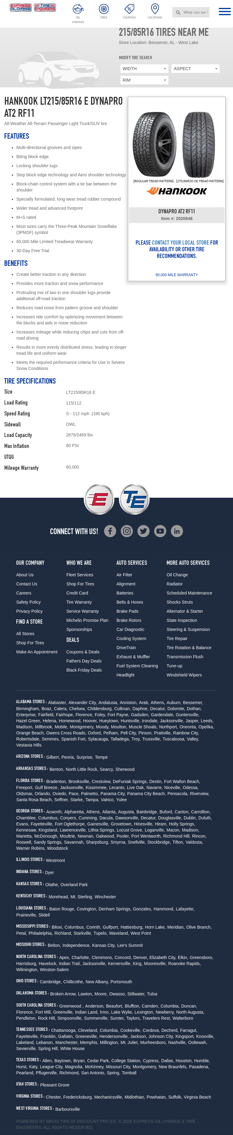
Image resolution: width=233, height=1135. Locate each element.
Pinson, (145, 732)
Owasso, (117, 993)
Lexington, (144, 1012)
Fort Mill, (43, 1012)
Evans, (22, 824)
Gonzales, (142, 908)
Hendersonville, (114, 1036)
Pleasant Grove (54, 1084)
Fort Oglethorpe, (70, 824)
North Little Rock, (82, 769)
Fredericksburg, (78, 1097)
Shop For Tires (30, 642)
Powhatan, (157, 1097)
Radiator (175, 583)
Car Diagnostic (130, 629)
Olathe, (52, 884)
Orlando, (43, 793)
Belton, (54, 945)
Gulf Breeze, (47, 787)
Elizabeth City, (163, 957)
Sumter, (117, 1018)
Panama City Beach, (146, 793)
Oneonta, (188, 726)
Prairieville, (26, 915)
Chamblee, (26, 817)
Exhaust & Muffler (133, 656)
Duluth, (205, 817)
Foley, (100, 714)
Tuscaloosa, (174, 739)
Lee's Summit (130, 945)
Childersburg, (100, 708)
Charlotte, (81, 957)
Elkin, (183, 957)
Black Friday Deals (84, 670)
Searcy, (107, 769)
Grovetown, (122, 824)
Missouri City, (118, 1066)
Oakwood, (105, 836)
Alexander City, (83, 702)
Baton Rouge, (62, 908)
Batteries (124, 593)
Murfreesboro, (153, 1042)
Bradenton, (56, 781)
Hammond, (164, 908)
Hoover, (90, 720)
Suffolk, (175, 1097)
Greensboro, (201, 957)
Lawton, (85, 993)
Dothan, (194, 708)
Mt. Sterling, (81, 896)
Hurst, (21, 1066)
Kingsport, (184, 1036)
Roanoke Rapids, (184, 963)
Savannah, (74, 842)
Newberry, (165, 1012)
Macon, (174, 830)
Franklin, (48, 1036)
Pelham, (111, 732)
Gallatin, (66, 1036)
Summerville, (96, 1018)
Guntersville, (188, 714)
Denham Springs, (115, 908)
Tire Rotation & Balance (189, 647)
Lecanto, (117, 787)
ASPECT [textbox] (182, 68)
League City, (52, 1066)
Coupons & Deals (83, 651)
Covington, (87, 908)
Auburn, (174, 702)
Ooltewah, (197, 1042)
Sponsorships (79, 629)
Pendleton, (26, 1018)
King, (138, 963)
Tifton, (178, 842)
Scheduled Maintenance (189, 593)
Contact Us (26, 583)
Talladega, (120, 739)
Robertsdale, (28, 739)
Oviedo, (59, 793)
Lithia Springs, (101, 830)
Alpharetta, (74, 811)
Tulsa (152, 993)
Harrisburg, (26, 963)
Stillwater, (136, 993)
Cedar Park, (98, 1060)
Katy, (34, 1066)
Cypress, (151, 1060)
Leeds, (207, 720)
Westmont (55, 860)
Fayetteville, (42, 824)
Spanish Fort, (73, 739)
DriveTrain (126, 647)
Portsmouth (121, 981)
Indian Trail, (70, 963)
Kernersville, (119, 963)
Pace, (74, 793)
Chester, (54, 1097)
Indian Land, (86, 1012)
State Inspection (182, 620)
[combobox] (191, 12)
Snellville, (137, 842)
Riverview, (199, 793)
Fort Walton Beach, (182, 781)
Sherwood (124, 769)
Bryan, (79, 1060)
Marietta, (24, 836)
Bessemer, (193, 702)
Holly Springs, (182, 824)
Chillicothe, (73, 981)
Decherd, (170, 1030)
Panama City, (113, 793)
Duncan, (189, 1006)
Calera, (61, 708)
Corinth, (93, 927)
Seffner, (61, 799)
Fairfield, (46, 714)
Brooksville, (79, 781)
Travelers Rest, (156, 1018)
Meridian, (176, 927)
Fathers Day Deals (84, 661)
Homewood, (70, 720)
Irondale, (150, 720)
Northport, (168, 726)
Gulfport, (111, 927)
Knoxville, (205, 1036)
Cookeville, (130, 1030)
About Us (25, 574)
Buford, (166, 811)
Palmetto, (90, 793)
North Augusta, (190, 1012)
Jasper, (192, 720)
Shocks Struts (180, 602)
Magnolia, (74, 1066)
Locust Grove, (130, 830)
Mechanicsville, (108, 1097)
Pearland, (25, 1072)
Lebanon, (45, 1042)
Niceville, (172, 787)
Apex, (64, 957)
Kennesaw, (26, 830)
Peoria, (68, 757)
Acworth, (54, 811)
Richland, (63, 933)
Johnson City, (161, 1036)
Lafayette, (185, 908)
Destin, (156, 781)
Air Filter (124, 574)
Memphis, (89, 1042)
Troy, (135, 739)
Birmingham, (28, 708)
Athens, (158, 702)
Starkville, (83, 933)
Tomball (129, 1072)
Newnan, (86, 836)
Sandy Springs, (48, 842)
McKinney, (94, 1066)
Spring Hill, (48, 1048)
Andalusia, (108, 702)
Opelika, (206, 726)
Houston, (184, 1060)
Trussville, (151, 739)
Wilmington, (27, 969)
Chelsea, (77, 708)
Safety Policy (28, 602)
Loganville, (155, 830)
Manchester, (67, 1042)
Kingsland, (48, 830)
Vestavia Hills (28, 745)
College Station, (126, 1060)
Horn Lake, (155, 927)
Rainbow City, (186, 732)
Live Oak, (136, 787)
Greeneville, (86, 1036)
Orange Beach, (30, 732)
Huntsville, (130, 720)
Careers (23, 593)
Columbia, (170, 1006)
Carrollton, (201, 811)
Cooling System (131, 638)
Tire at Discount (79, 1121)
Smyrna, (119, 842)
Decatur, (158, 708)
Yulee (121, 799)
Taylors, (133, 1018)
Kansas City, (104, 945)
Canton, (182, 811)
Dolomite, (176, 708)
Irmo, (105, 1012)
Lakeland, (25, 1042)
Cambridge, (51, 981)
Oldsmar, (24, 793)
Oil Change (177, 574)
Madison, (24, 726)
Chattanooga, (63, 1030)
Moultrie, (68, 836)
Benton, (56, 769)
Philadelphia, (41, 933)
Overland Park (74, 884)
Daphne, (141, 708)
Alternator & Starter (185, 611)
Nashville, (177, 1042)
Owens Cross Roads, (66, 732)
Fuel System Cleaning (137, 665)
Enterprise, (26, 714)
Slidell (44, 915)
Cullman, (122, 708)
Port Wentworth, (146, 836)
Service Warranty (82, 611)
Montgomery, (82, 726)
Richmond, (69, 1072)
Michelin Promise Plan (87, 620)
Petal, (21, 933)
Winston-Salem (54, 969)
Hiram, (161, 824)
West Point (140, 933)
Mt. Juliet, (130, 1042)
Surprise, (84, 757)
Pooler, (123, 836)
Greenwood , (71, 1006)
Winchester (105, 896)
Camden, (150, 1006)
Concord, (123, 957)
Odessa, (190, 787)
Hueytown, (109, 720)
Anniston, (128, 702)
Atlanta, (109, 811)
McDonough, (46, 836)
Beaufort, (114, 1006)
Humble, (202, 1060)
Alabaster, (57, 702)
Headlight (125, 675)
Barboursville (67, 1109)
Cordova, (151, 1030)
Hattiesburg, (131, 927)
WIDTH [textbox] (130, 68)
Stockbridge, (159, 842)
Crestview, (102, 781)
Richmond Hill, (177, 836)
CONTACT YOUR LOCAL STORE (180, 243)
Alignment (125, 583)
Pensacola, (177, 793)
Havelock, (48, 963)
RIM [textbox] (127, 80)
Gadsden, (140, 714)
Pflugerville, (47, 1072)
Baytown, (63, 1060)
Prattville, (163, 732)
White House (72, 1048)
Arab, (144, 702)
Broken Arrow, (63, 993)
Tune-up (174, 665)
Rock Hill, (47, 1018)
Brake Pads (127, 611)
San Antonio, (93, 1072)
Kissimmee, (96, 787)
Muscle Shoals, (143, 726)
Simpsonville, (69, 1018)
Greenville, (63, 1012)
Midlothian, (135, 1097)
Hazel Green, (28, 720)
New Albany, (97, 981)
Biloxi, (57, 927)
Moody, (103, 726)
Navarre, (155, 787)
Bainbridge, (147, 811)
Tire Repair (177, 638)
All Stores (25, 633)
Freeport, (24, 787)
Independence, (76, 945)
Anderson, (95, 1006)
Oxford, (95, 732)
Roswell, (24, 842)
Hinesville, (144, 824)
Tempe (101, 757)
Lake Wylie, (122, 1012)
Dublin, (190, 817)
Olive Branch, (199, 927)
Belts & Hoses (129, 602)
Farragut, (189, 1030)
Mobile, (61, 726)
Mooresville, (155, 963)
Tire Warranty (79, 602)
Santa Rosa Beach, (34, 799)
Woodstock (57, 848)
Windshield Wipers (184, 675)
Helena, (50, 720)
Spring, (113, 1072)
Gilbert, (53, 757)
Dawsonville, (127, 817)
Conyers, (68, 817)
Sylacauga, (98, 739)
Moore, (101, 993)
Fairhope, (65, 714)
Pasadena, (199, 1066)
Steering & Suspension (188, 629)
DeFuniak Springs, (130, 781)
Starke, (77, 799)
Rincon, (199, 836)
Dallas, (167, 1060)
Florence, (84, 714)
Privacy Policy (29, 611)
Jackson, (138, 1036)
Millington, (109, 1042)
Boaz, (47, 708)
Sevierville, (26, 1048)
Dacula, (107, 817)
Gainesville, (98, 824)
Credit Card (77, 593)
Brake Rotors (128, 620)
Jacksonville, (172, 720)
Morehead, (59, 896)
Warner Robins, (31, 848)
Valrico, (108, 799)
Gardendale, (162, 714)
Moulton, (119, 726)
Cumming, (88, 817)
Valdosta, (194, 842)
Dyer (49, 872)
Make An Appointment (36, 651)
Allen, (47, 1060)
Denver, (140, 957)
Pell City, (128, 732)
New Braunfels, (173, 1066)
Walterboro (183, 1018)
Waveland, (119, 933)
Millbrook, (44, 726)
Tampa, (92, 799)
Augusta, (126, 811)
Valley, (193, 739)
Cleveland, (88, 1030)
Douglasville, (170, 817)
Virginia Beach (197, 1097)
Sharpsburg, (97, 842)
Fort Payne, (118, 714)
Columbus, (48, 817)
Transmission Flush (185, 656)
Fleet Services (79, 574)
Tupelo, (100, 933)
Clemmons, (102, 957)
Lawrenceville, (73, 830)
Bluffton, (132, 1006)
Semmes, (51, 739)
